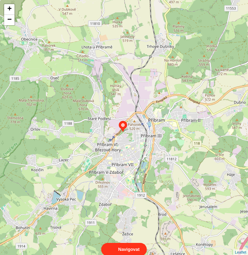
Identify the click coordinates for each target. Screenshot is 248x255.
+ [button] (9, 9)
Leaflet (240, 246)
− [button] (9, 20)
